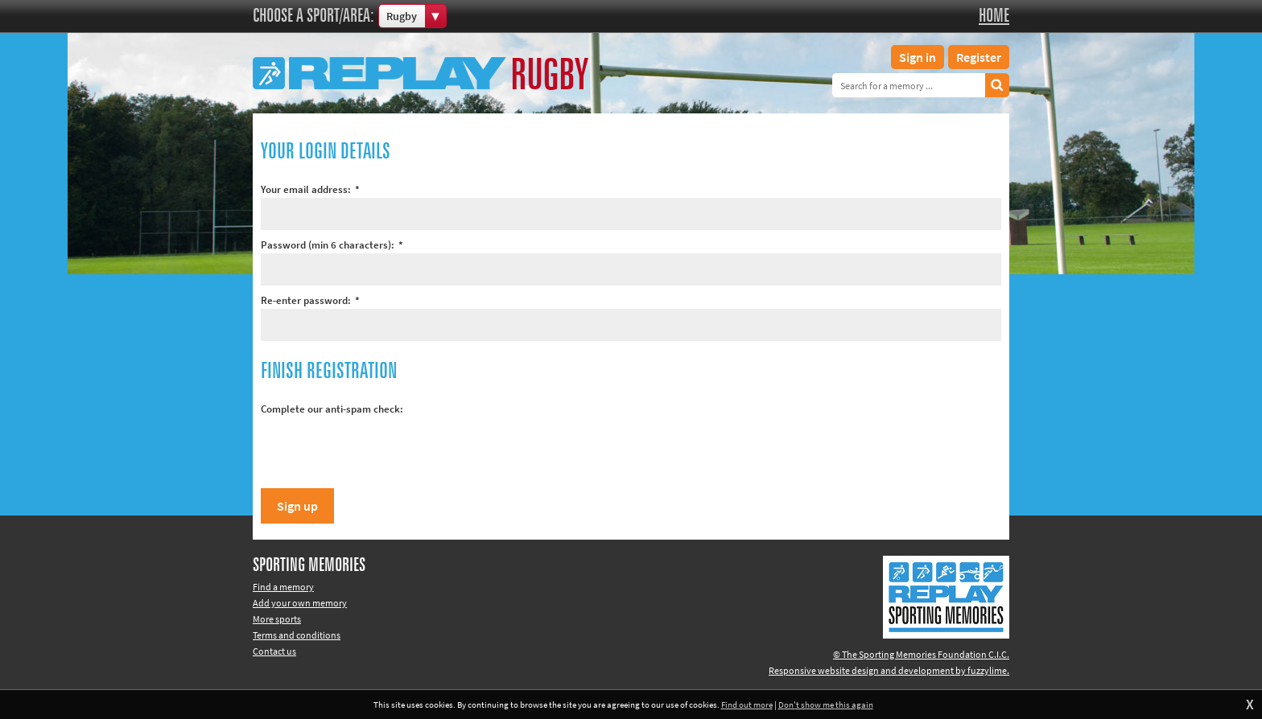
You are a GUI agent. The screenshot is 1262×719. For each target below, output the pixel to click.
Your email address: (310, 189)
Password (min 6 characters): (332, 245)
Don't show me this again (825, 704)
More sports (277, 619)
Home (994, 16)
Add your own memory (300, 603)
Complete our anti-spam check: (332, 409)
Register (978, 57)
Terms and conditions (296, 635)
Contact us (274, 651)
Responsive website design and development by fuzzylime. (889, 670)
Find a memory (283, 587)
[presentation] (383, 448)
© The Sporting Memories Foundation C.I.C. (921, 654)
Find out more (747, 704)
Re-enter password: (310, 300)
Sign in (917, 57)
